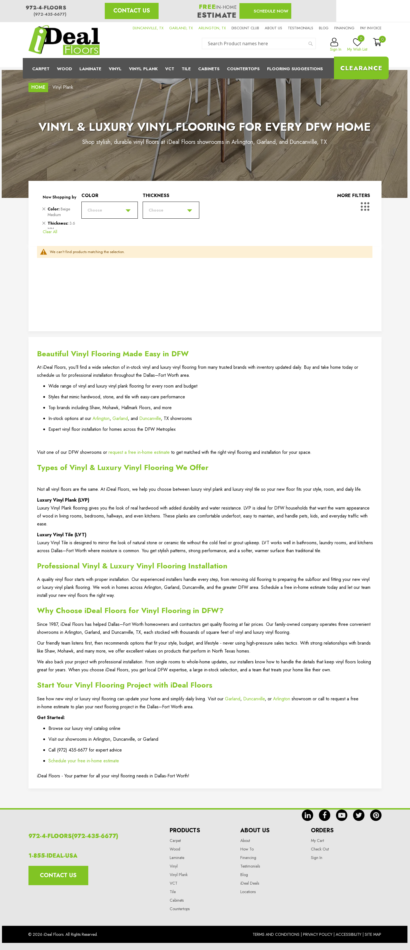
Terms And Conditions (276, 934)
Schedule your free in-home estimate (83, 760)
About (245, 840)
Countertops (180, 909)
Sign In (316, 857)
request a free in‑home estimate (139, 452)
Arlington (101, 418)
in (307, 815)
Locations (248, 892)
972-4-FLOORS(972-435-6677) (73, 836)
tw (358, 815)
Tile (186, 69)
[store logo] (64, 40)
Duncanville (150, 418)
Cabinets (209, 69)
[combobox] (259, 43)
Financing (344, 28)
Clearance (361, 68)
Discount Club (245, 28)
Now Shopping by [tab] (59, 197)
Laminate (90, 69)
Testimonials (300, 28)
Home (38, 87)
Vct (169, 69)
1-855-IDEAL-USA (52, 856)
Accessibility (348, 934)
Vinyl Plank (143, 69)
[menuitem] (205, 68)
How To (247, 849)
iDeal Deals (249, 883)
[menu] (205, 68)
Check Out (320, 849)
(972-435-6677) (50, 14)
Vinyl (115, 69)
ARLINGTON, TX (212, 28)
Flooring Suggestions (295, 69)
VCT (173, 883)
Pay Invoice (371, 28)
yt (341, 815)
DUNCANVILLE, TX (148, 28)
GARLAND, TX (181, 28)
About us (273, 28)
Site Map (373, 934)
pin (376, 815)
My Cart (317, 840)
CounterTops (243, 69)
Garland (120, 418)
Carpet (41, 69)
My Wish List (357, 45)
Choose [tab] (94, 210)
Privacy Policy (317, 934)
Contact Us (131, 11)
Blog (324, 28)
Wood (64, 69)
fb (324, 815)
